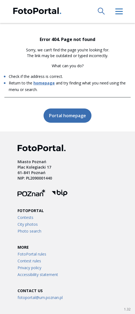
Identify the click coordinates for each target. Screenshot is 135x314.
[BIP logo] (59, 194)
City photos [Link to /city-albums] (28, 224)
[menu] (119, 11)
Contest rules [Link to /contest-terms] (29, 260)
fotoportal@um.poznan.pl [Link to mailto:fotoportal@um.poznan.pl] (40, 297)
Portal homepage (67, 116)
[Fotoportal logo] (37, 11)
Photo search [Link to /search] (29, 231)
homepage (44, 83)
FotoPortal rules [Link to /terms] (32, 254)
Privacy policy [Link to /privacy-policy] (29, 267)
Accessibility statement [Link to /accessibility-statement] (38, 274)
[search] (102, 11)
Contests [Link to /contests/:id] (25, 217)
